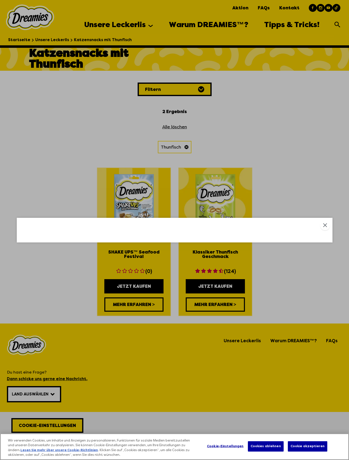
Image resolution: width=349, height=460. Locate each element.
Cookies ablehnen (266, 446)
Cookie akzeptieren (308, 446)
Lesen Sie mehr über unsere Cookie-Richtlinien (59, 450)
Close (325, 149)
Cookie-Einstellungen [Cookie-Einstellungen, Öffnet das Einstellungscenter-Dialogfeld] (225, 446)
